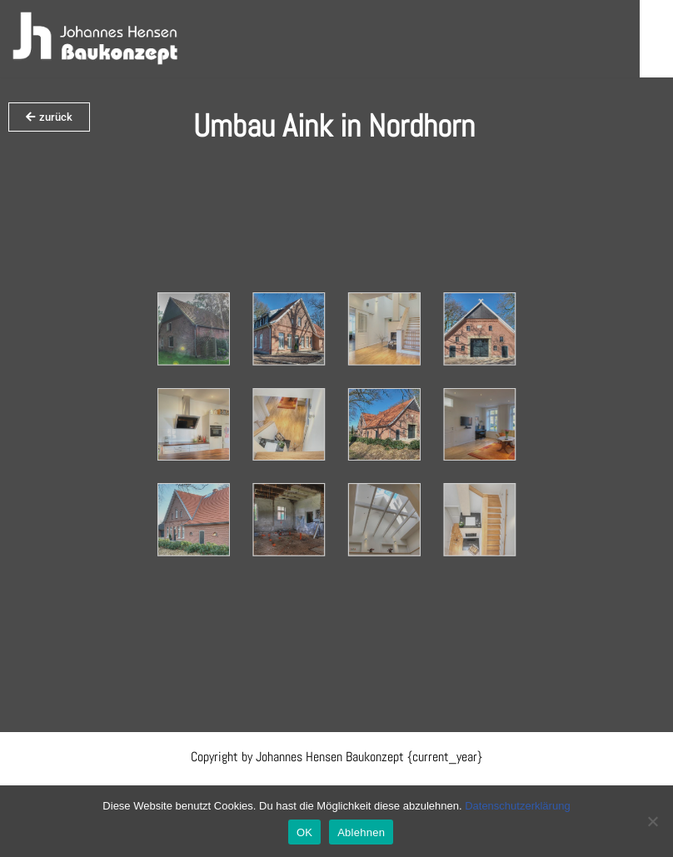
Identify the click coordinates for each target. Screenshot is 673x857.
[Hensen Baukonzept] (95, 39)
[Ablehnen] (652, 821)
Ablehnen (361, 832)
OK (304, 832)
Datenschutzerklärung (517, 806)
